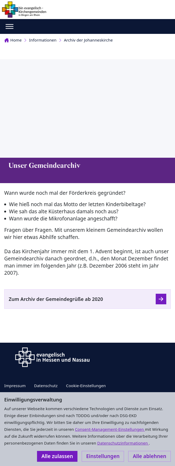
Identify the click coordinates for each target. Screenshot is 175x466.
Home (13, 40)
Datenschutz (46, 385)
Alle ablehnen (149, 456)
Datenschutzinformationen (123, 443)
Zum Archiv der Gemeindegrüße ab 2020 (56, 299)
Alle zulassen (57, 456)
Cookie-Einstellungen (86, 385)
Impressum (15, 385)
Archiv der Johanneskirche (88, 40)
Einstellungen (102, 456)
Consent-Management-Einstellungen (110, 429)
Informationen (43, 40)
